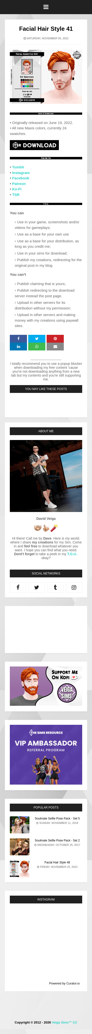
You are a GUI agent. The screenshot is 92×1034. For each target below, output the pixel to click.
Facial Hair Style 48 (57, 862)
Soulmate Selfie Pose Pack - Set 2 (57, 840)
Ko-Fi (16, 189)
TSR (15, 195)
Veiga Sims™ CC (64, 1022)
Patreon (19, 184)
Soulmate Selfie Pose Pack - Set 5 (57, 818)
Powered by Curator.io (64, 983)
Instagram (21, 173)
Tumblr (18, 167)
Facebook (20, 178)
